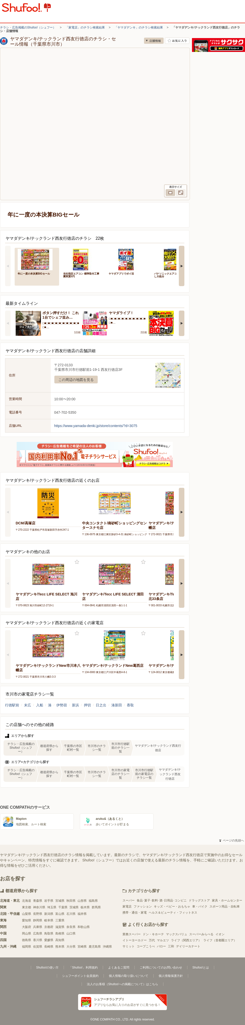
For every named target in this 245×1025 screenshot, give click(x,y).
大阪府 (26, 927)
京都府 (48, 927)
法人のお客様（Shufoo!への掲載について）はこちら (122, 984)
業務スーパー (131, 934)
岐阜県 (48, 920)
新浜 (75, 705)
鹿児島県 (95, 946)
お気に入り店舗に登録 (177, 41)
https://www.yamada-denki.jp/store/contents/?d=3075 (95, 426)
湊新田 (116, 705)
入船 (39, 705)
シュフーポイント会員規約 (80, 976)
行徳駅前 (12, 705)
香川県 (37, 940)
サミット (128, 946)
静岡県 (37, 920)
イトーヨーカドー (134, 940)
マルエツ (163, 940)
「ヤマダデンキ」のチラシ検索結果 (138, 27)
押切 (87, 705)
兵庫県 (37, 927)
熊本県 (59, 946)
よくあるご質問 (118, 967)
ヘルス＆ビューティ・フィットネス (173, 912)
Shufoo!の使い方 (47, 967)
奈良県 (71, 927)
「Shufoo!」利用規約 (83, 967)
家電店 (127, 906)
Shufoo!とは (200, 967)
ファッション (143, 906)
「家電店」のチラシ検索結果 (85, 27)
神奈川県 (39, 907)
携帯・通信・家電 (134, 912)
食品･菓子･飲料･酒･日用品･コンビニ (162, 900)
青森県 (37, 900)
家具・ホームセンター (227, 900)
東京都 (26, 907)
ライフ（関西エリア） (186, 940)
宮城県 (59, 900)
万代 (152, 940)
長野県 (37, 914)
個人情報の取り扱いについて (128, 976)
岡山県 (26, 933)
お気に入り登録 (77, 562)
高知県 (59, 940)
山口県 (71, 933)
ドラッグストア (199, 900)
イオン (220, 934)
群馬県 (96, 907)
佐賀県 (37, 946)
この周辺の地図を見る (76, 380)
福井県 (82, 914)
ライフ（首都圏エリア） (220, 940)
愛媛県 (48, 940)
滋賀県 (59, 927)
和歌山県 (84, 927)
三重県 (59, 920)
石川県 (71, 914)
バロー (161, 946)
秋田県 (71, 900)
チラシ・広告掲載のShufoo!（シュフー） (28, 27)
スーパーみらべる (201, 934)
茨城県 (74, 907)
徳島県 (26, 940)
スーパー (128, 900)
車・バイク (199, 906)
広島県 (37, 933)
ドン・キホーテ (153, 934)
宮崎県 (82, 946)
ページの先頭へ (231, 840)
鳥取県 (48, 933)
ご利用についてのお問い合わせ (161, 967)
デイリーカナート (188, 946)
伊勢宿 (61, 705)
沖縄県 (107, 946)
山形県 (82, 900)
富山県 (59, 914)
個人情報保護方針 (171, 976)
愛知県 (26, 920)
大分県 (71, 946)
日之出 (101, 705)
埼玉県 (51, 907)
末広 (27, 705)
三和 (171, 946)
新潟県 (48, 914)
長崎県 (48, 946)
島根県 (59, 933)
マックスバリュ (176, 934)
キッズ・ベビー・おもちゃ (172, 906)
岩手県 (48, 900)
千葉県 (62, 907)
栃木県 (85, 907)
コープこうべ (146, 946)
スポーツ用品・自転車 (224, 906)
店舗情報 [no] (154, 41)
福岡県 (26, 946)
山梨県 (26, 914)
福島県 (93, 900)
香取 (130, 705)
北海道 (26, 900)
